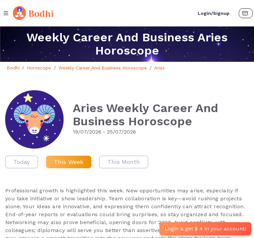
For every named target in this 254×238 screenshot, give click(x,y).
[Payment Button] (246, 13)
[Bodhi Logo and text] (101, 13)
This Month (123, 161)
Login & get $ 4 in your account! (205, 228)
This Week (68, 161)
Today (22, 161)
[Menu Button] (6, 13)
